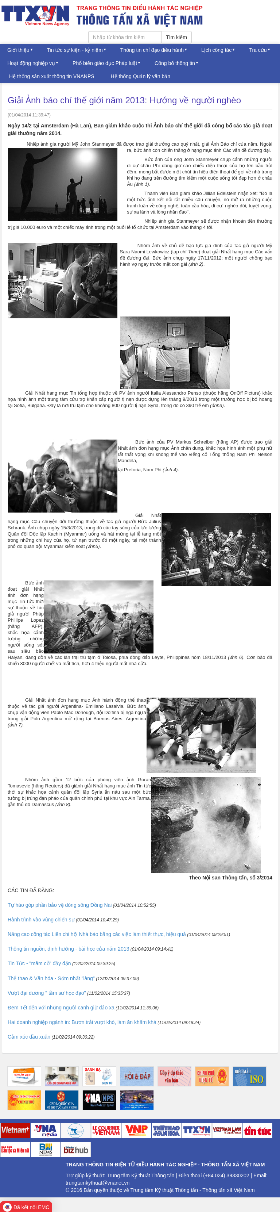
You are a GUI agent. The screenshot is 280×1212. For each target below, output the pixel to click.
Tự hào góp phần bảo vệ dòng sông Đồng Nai (60, 905)
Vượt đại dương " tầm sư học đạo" (47, 993)
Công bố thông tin (175, 63)
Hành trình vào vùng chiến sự (41, 920)
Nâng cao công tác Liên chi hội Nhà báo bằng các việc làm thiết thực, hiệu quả (97, 934)
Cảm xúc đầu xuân (29, 1037)
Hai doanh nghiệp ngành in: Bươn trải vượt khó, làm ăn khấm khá (82, 1022)
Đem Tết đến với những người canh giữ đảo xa (61, 1007)
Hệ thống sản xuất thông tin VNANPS (51, 76)
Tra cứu (258, 50)
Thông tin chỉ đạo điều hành (152, 50)
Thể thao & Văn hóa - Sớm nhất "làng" (51, 978)
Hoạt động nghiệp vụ (31, 63)
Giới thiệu (18, 50)
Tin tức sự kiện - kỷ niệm (75, 50)
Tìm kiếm (176, 37)
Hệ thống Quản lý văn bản (141, 76)
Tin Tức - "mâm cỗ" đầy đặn (39, 963)
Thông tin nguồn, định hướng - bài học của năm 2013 (68, 949)
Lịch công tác (216, 50)
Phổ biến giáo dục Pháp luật (105, 63)
